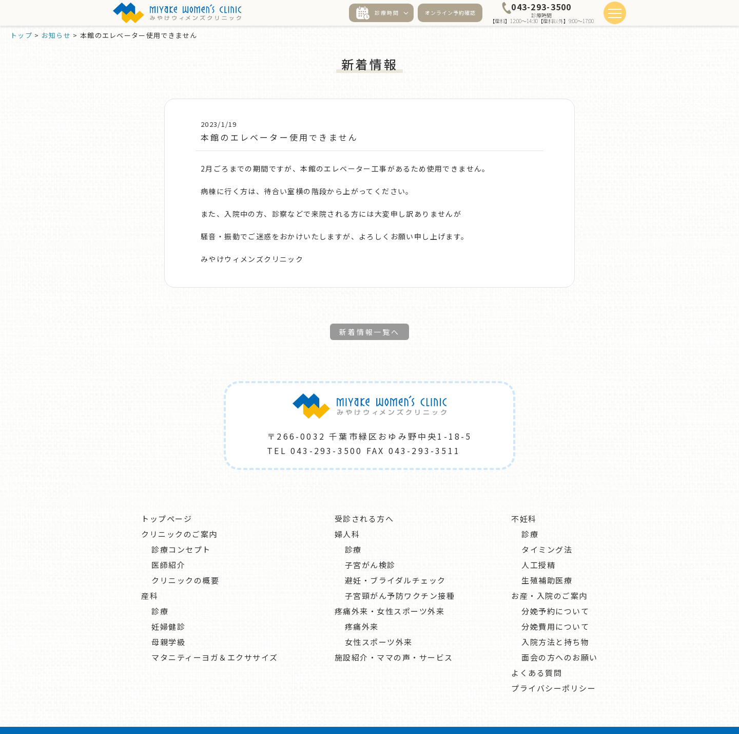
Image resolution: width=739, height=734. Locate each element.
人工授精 (538, 546)
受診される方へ (364, 500)
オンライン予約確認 (450, 12)
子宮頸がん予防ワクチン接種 (400, 577)
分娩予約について (555, 592)
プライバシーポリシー (553, 669)
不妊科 (524, 500)
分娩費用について (555, 608)
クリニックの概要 (185, 561)
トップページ (166, 500)
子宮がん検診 (370, 546)
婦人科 (347, 515)
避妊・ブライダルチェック (395, 561)
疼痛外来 (362, 608)
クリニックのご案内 (179, 515)
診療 (159, 592)
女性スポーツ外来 (379, 623)
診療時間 (377, 13)
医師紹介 (168, 546)
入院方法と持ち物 (555, 623)
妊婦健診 (168, 608)
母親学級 (168, 623)
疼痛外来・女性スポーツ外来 (390, 592)
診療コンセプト (181, 530)
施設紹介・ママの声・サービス (394, 638)
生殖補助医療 (546, 561)
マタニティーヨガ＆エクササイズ (214, 638)
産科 (149, 577)
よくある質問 (536, 654)
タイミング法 (546, 530)
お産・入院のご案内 (549, 577)
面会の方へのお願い (559, 638)
